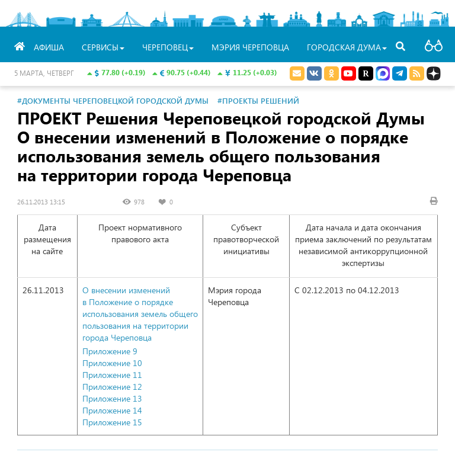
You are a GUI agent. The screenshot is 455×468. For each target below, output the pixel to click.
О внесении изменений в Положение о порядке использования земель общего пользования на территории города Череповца (140, 313)
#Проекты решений (258, 100)
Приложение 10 (112, 362)
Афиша (49, 47)
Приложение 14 (112, 410)
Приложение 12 (112, 386)
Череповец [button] (168, 47)
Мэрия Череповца (250, 47)
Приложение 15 (112, 422)
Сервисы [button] (103, 47)
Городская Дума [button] (347, 47)
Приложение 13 (112, 398)
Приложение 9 (109, 351)
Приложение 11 (112, 374)
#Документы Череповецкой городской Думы (113, 100)
